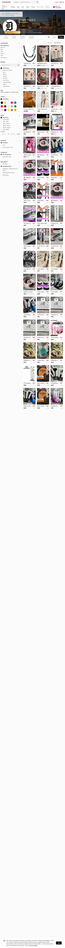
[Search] (28, 2)
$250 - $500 (5, 127)
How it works (47, 7)
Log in (57, 2)
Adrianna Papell (6, 70)
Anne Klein (5, 80)
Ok (59, 943)
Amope (4, 78)
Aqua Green (5, 86)
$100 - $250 (5, 125)
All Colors (5, 99)
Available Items (6, 166)
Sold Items (5, 175)
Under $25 (5, 119)
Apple (3, 84)
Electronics (4, 57)
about (54, 37)
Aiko (3, 72)
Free (3, 145)
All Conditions (6, 154)
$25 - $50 (5, 121)
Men (18, 7)
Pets (2, 55)
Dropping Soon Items (8, 172)
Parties (33, 7)
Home (27, 7)
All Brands (5, 68)
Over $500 (5, 129)
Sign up (62, 2)
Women (13, 7)
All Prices (4, 117)
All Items (4, 142)
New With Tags (6, 157)
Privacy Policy (33, 945)
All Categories (5, 45)
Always (4, 76)
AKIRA (3, 74)
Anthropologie (6, 82)
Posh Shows (40, 7)
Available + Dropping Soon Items (9, 169)
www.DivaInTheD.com (27, 31)
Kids (23, 7)
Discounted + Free (7, 147)
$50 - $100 (5, 123)
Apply (18, 134)
